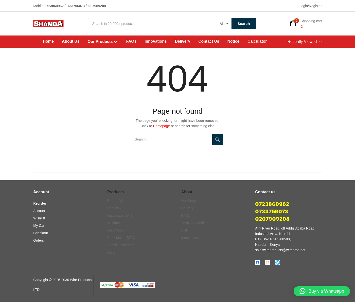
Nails (111, 252)
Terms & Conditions (196, 223)
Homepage (161, 126)
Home (48, 41)
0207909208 (272, 219)
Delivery (182, 41)
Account (39, 211)
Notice (233, 41)
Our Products (103, 41)
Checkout (40, 233)
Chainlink (114, 208)
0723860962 (272, 204)
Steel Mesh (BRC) (121, 238)
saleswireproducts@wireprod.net (280, 250)
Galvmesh (115, 230)
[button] (223, 23)
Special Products (120, 245)
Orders (38, 240)
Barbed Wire (116, 201)
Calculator (257, 41)
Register (39, 203)
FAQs (131, 41)
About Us (70, 41)
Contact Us (208, 41)
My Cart (39, 226)
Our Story (188, 201)
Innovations (156, 41)
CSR (185, 230)
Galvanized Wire (120, 215)
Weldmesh (115, 223)
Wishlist (39, 218)
